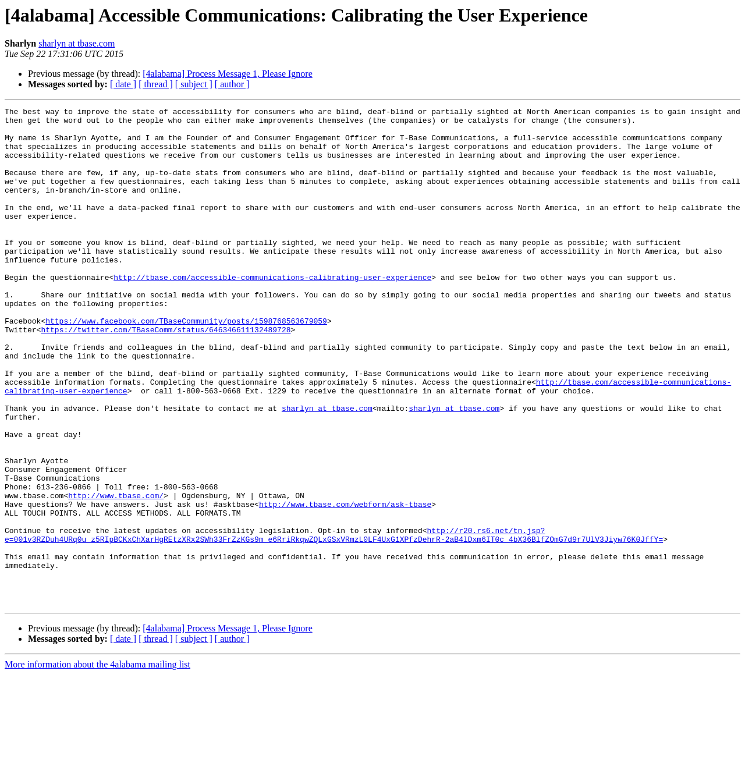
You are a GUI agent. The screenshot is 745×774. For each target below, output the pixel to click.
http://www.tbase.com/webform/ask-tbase (345, 584)
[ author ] (232, 84)
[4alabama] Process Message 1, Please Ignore (227, 74)
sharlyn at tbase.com (76, 43)
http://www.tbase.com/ (116, 574)
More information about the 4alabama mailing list (97, 764)
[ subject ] (193, 84)
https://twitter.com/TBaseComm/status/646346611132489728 (165, 375)
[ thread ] (156, 84)
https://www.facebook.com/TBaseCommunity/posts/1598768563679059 (186, 364)
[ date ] (123, 84)
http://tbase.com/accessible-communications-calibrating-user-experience (272, 312)
